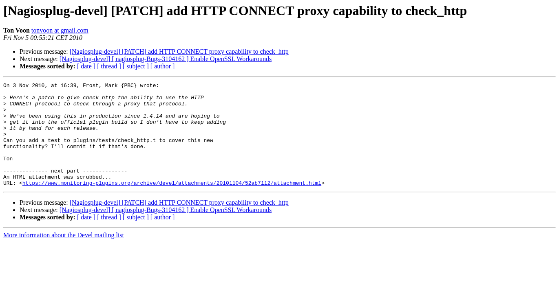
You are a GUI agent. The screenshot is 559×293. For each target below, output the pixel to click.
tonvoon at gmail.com (59, 30)
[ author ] (162, 66)
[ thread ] (109, 66)
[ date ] (86, 66)
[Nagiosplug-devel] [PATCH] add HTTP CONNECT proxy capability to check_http (179, 51)
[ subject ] (136, 66)
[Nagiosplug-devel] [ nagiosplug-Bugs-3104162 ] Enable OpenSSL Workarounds (166, 58)
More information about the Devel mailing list (63, 255)
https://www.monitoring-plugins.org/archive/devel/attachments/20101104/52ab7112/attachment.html (171, 203)
